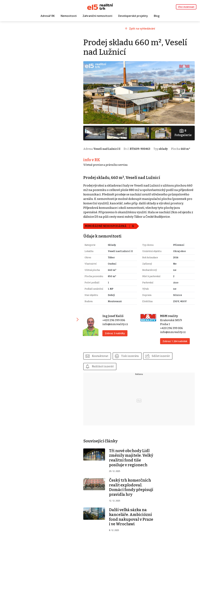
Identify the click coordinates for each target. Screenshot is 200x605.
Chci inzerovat (186, 6)
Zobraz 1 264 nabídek (175, 348)
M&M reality (170, 323)
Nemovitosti (69, 16)
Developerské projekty (133, 16)
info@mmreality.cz (117, 331)
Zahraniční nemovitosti (97, 16)
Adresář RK (48, 16)
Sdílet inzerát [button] (163, 363)
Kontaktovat (102, 363)
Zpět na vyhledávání (143, 29)
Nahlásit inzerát (105, 374)
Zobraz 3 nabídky (117, 340)
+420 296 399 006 (115, 327)
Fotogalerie (183, 132)
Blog (156, 16)
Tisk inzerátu (132, 363)
